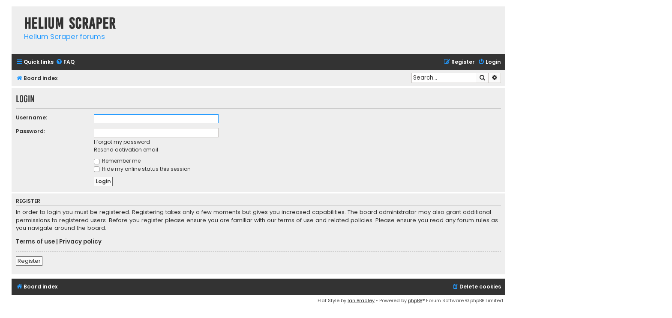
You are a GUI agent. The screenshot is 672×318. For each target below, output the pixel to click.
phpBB (415, 300)
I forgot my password (122, 142)
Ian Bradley (361, 300)
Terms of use (35, 242)
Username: (31, 117)
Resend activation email (126, 149)
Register (29, 261)
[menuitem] (65, 62)
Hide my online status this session (142, 168)
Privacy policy (80, 242)
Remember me (117, 160)
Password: (30, 131)
